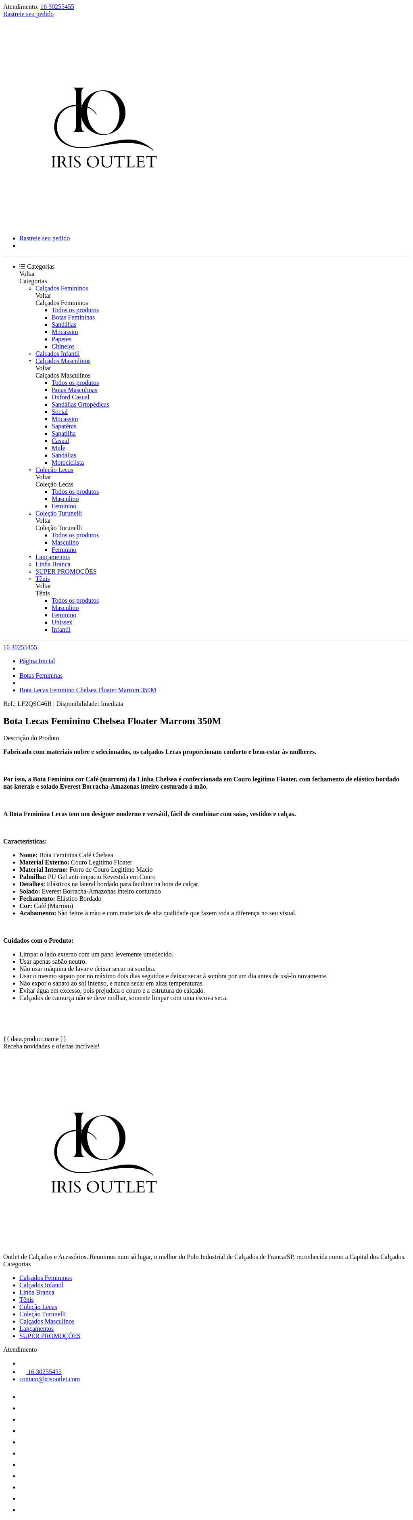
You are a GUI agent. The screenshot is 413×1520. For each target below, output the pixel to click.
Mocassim (65, 331)
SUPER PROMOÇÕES (66, 571)
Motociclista (68, 462)
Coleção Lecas (54, 469)
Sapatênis (64, 426)
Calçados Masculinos (62, 360)
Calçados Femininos (61, 288)
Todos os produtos (75, 310)
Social (60, 411)
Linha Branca (53, 564)
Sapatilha (64, 433)
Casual (60, 440)
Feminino (64, 506)
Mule (58, 448)
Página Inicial (37, 661)
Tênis (42, 578)
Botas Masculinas (74, 389)
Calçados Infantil (57, 353)
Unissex (62, 622)
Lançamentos (52, 556)
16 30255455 (57, 6)
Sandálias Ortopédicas (80, 404)
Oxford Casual (71, 397)
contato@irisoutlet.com (49, 1379)
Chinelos (63, 346)
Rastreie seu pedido (28, 13)
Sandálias (64, 324)
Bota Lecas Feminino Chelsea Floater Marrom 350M (87, 690)
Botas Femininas (73, 317)
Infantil (61, 629)
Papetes (61, 339)
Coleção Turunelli (58, 513)
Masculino (65, 498)
